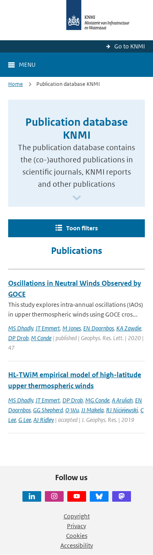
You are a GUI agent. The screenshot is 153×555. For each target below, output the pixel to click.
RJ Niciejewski (122, 410)
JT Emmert (47, 328)
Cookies (76, 536)
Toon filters (82, 228)
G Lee (24, 420)
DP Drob (18, 338)
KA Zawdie (128, 328)
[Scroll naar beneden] (77, 198)
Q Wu (72, 410)
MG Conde (97, 400)
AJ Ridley (43, 420)
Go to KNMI (129, 46)
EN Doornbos (98, 328)
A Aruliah (122, 400)
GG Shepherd (48, 410)
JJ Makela (92, 410)
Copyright (77, 516)
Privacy (76, 526)
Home (15, 84)
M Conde (41, 338)
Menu (27, 64)
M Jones (71, 328)
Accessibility (76, 545)
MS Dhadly (20, 328)
